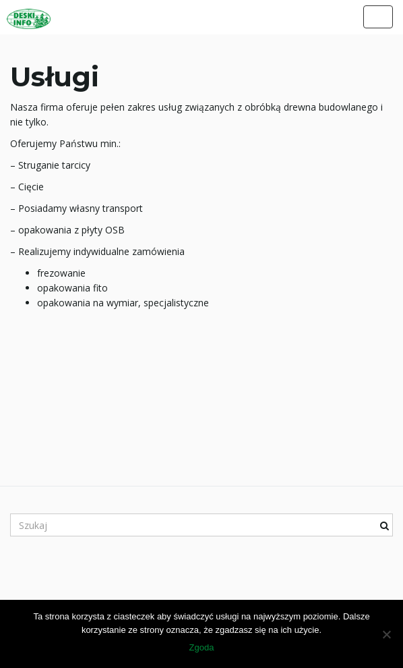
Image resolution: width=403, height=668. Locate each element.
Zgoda (201, 647)
